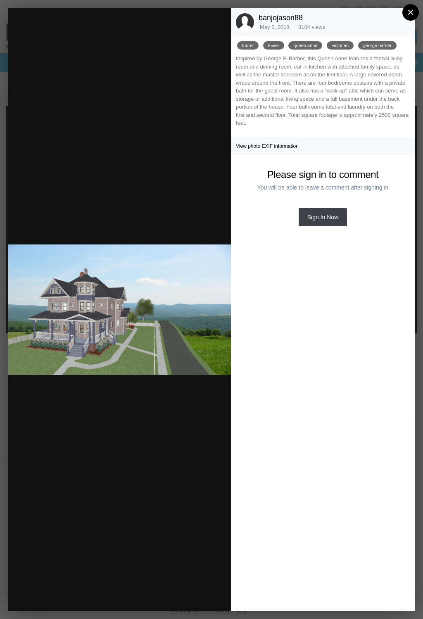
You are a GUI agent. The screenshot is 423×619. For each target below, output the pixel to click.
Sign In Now (322, 217)
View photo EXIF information (267, 146)
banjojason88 (281, 18)
